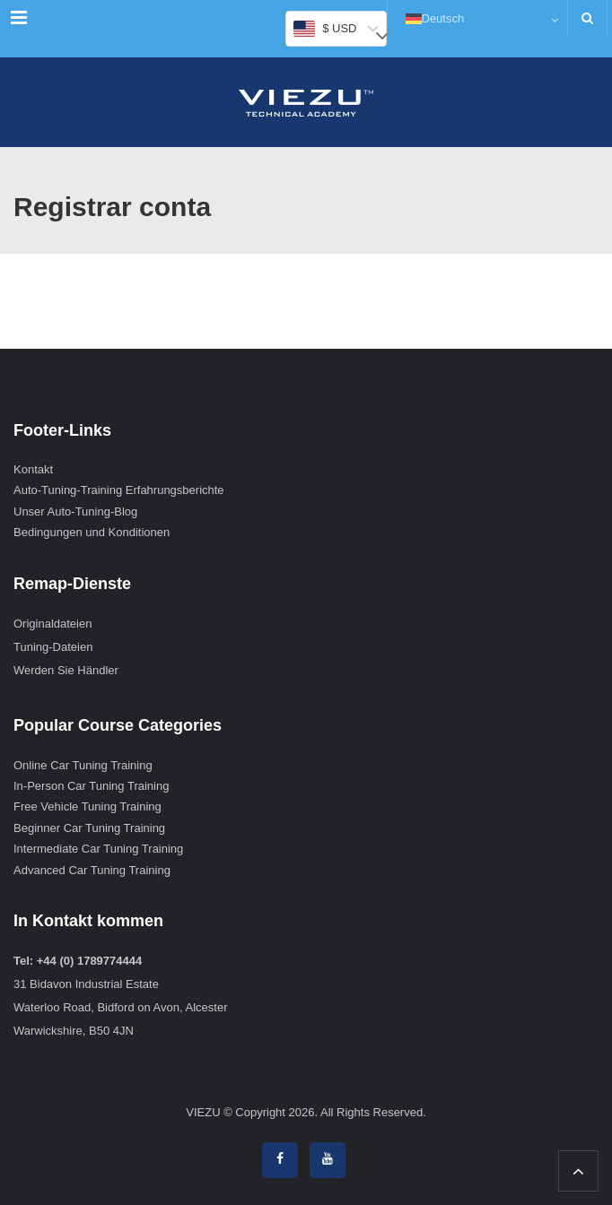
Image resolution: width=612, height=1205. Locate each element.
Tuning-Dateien (52, 647)
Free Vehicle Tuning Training (87, 806)
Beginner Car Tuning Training (89, 828)
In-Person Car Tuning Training (91, 786)
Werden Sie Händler (65, 670)
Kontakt (33, 469)
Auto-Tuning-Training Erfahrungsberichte (118, 490)
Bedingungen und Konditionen (91, 532)
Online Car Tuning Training (83, 765)
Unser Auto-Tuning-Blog (75, 511)
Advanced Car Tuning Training (91, 870)
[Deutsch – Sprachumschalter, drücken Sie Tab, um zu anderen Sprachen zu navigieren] (477, 18)
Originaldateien (52, 623)
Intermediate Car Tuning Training (98, 848)
